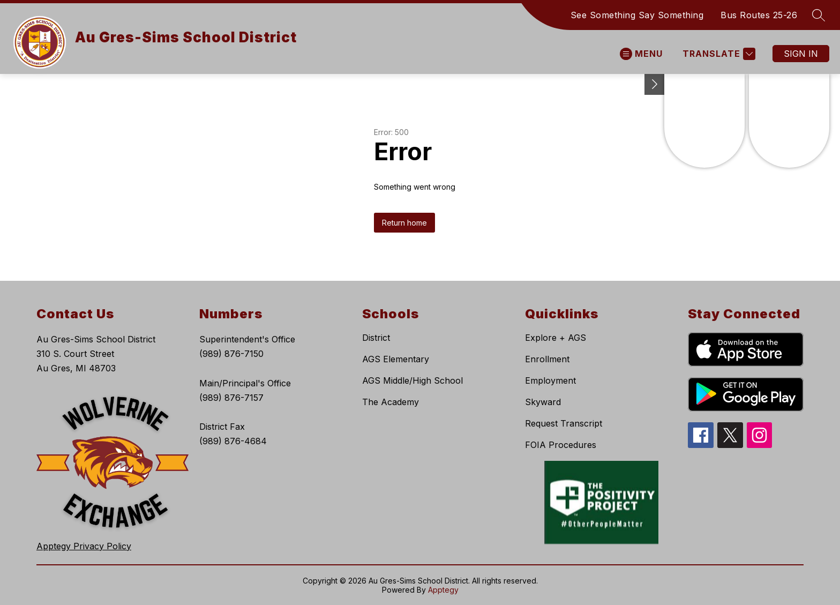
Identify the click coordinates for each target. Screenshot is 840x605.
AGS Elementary (395, 359)
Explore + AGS (555, 337)
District (376, 337)
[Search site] (818, 15)
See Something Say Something (637, 15)
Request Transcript (563, 423)
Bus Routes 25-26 (759, 15)
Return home (404, 222)
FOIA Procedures (560, 444)
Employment (550, 380)
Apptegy (443, 589)
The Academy (390, 402)
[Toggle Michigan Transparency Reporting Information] (654, 84)
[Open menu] (641, 54)
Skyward (543, 402)
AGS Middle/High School (412, 380)
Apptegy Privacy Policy (83, 546)
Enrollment (547, 359)
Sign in (801, 53)
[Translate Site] (717, 54)
